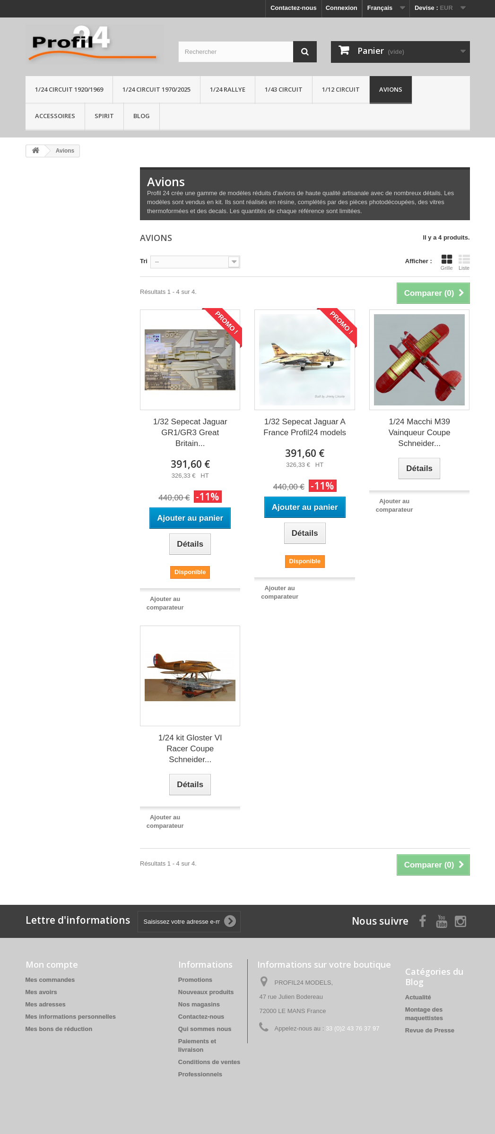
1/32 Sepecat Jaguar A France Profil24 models (304, 427)
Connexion (341, 7)
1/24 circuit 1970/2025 (156, 89)
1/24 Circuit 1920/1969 (69, 89)
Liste (464, 262)
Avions (390, 89)
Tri (144, 261)
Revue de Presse (429, 1030)
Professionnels (200, 1074)
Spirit (104, 116)
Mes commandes (50, 979)
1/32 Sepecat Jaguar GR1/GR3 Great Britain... (190, 432)
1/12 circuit (341, 89)
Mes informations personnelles (71, 1016)
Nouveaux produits (206, 992)
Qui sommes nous (205, 1028)
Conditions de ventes (209, 1061)
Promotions (195, 979)
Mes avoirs (41, 992)
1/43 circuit (284, 89)
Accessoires (55, 116)
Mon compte (52, 964)
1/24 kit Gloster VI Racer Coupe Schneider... (190, 748)
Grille (447, 262)
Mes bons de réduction (59, 1028)
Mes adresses (46, 1004)
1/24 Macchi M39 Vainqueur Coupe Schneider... (420, 432)
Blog (141, 116)
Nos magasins (199, 1004)
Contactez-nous (293, 7)
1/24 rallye (227, 89)
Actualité (418, 997)
